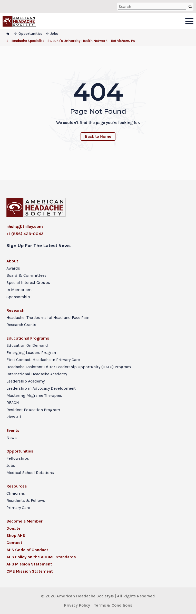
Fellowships (17, 458)
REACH (12, 402)
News (11, 437)
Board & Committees (26, 275)
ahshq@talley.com (24, 226)
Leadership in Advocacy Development (41, 388)
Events (12, 430)
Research (15, 310)
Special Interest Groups (28, 282)
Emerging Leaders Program (31, 352)
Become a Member (24, 521)
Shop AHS (15, 535)
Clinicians (15, 493)
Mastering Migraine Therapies (34, 395)
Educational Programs (27, 338)
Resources (16, 486)
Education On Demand (27, 345)
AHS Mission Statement (29, 564)
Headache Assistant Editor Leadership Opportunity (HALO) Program (68, 366)
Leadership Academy (25, 381)
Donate (13, 528)
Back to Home (98, 136)
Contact (14, 542)
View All (13, 416)
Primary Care (18, 507)
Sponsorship (18, 296)
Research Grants (21, 324)
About (12, 261)
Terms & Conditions (113, 605)
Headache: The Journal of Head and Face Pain (47, 317)
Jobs (10, 465)
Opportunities (19, 451)
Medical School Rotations (30, 472)
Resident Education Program (33, 409)
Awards (13, 268)
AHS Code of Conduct (27, 549)
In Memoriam (19, 289)
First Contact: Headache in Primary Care (43, 359)
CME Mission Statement (29, 571)
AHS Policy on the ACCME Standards (41, 556)
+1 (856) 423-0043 (25, 233)
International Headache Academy (36, 374)
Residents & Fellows (25, 500)
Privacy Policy (77, 605)
